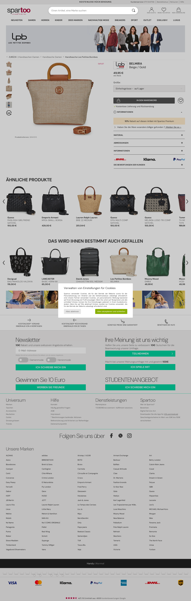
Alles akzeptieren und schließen (111, 311)
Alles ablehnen (72, 311)
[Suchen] (134, 10)
